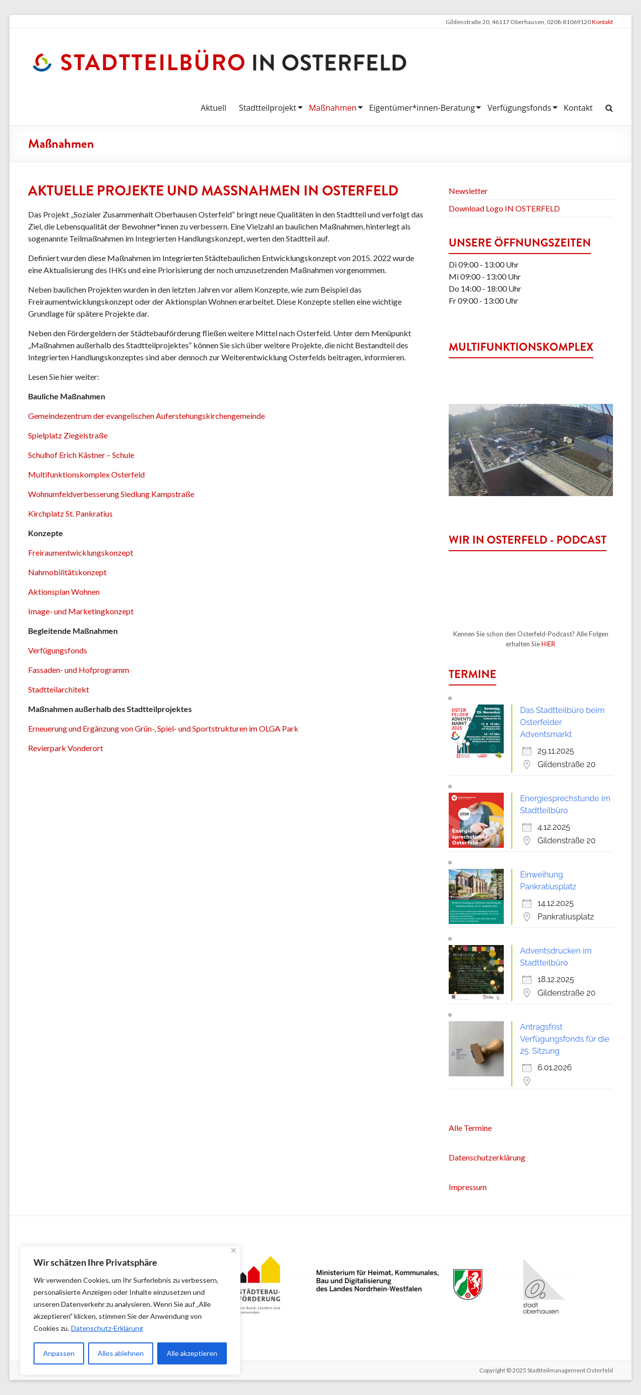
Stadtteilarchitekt (59, 689)
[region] (130, 1310)
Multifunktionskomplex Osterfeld (86, 474)
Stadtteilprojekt (267, 107)
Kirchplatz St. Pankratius (70, 513)
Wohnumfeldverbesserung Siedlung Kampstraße (111, 494)
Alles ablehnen (121, 1353)
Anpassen (59, 1353)
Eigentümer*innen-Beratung (422, 107)
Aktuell (213, 107)
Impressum (468, 1187)
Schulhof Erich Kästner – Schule (81, 454)
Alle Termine (470, 1127)
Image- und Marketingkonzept (81, 611)
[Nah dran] (233, 1250)
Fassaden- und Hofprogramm (78, 669)
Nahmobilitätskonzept (67, 572)
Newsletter (468, 190)
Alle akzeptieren (192, 1353)
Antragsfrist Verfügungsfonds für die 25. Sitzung (564, 1039)
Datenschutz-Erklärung (107, 1328)
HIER (548, 644)
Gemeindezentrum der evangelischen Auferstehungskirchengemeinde (146, 415)
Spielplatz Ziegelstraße (68, 435)
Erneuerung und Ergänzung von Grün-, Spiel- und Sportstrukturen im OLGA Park (163, 728)
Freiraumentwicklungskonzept (80, 552)
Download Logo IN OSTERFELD (504, 208)
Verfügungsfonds (519, 107)
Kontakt (602, 22)
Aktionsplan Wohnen (64, 591)
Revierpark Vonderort (65, 748)
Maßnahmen (333, 107)
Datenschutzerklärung (487, 1157)
